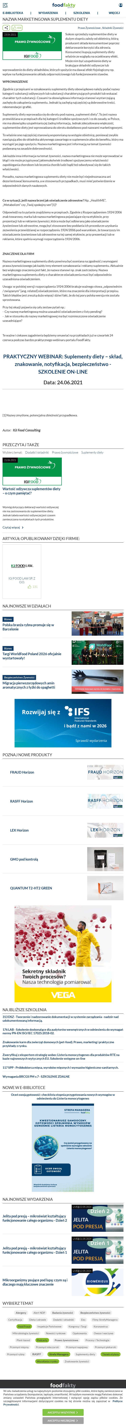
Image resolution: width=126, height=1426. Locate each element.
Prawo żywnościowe (65, 452)
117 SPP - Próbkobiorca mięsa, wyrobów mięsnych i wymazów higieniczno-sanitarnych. (61, 1067)
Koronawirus (101, 1326)
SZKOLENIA (81, 13)
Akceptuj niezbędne (61, 1420)
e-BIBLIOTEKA (13, 13)
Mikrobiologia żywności (26, 1333)
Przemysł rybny (16, 1354)
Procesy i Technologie (97, 1340)
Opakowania (80, 1333)
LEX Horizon (19, 830)
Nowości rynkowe (56, 1333)
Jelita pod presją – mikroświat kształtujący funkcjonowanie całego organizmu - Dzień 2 (35, 1218)
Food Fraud (24, 1326)
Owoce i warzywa (103, 1333)
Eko (83, 1319)
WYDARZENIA (48, 13)
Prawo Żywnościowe (89, 27)
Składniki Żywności (112, 27)
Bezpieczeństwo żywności (95, 1312)
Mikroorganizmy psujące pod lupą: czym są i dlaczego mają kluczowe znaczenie (35, 1282)
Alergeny (21, 1312)
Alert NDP (39, 1312)
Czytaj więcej (11, 527)
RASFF (36, 1354)
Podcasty (42, 1340)
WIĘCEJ (114, 13)
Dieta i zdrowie (37, 1319)
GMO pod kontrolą (24, 859)
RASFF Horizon (21, 801)
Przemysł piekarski (105, 1347)
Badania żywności (62, 1312)
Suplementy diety (92, 452)
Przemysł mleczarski (47, 1347)
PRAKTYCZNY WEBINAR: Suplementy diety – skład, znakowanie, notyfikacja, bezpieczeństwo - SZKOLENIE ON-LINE (63, 364)
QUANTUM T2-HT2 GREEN (31, 888)
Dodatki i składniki (37, 452)
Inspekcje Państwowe (49, 1326)
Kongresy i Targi (78, 1326)
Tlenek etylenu (110, 1354)
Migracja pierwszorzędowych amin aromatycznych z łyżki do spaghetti (29, 685)
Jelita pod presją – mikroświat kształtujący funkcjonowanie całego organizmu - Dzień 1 (35, 1250)
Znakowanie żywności (77, 1361)
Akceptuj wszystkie (61, 1412)
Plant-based (23, 1340)
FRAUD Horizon (22, 772)
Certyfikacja (15, 1319)
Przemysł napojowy (77, 1347)
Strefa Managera (58, 1354)
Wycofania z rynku (47, 1361)
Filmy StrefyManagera (105, 1319)
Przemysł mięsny (19, 1347)
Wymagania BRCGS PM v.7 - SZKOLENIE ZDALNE (36, 1076)
